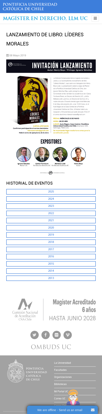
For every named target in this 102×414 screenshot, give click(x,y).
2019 (51, 234)
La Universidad (62, 362)
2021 (51, 220)
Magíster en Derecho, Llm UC (45, 18)
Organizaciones (63, 377)
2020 (51, 227)
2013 (51, 278)
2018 (51, 242)
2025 (51, 191)
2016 (51, 256)
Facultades (60, 370)
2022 (51, 213)
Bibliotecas (60, 384)
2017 (51, 249)
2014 (51, 270)
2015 (51, 263)
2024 (51, 198)
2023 (51, 206)
